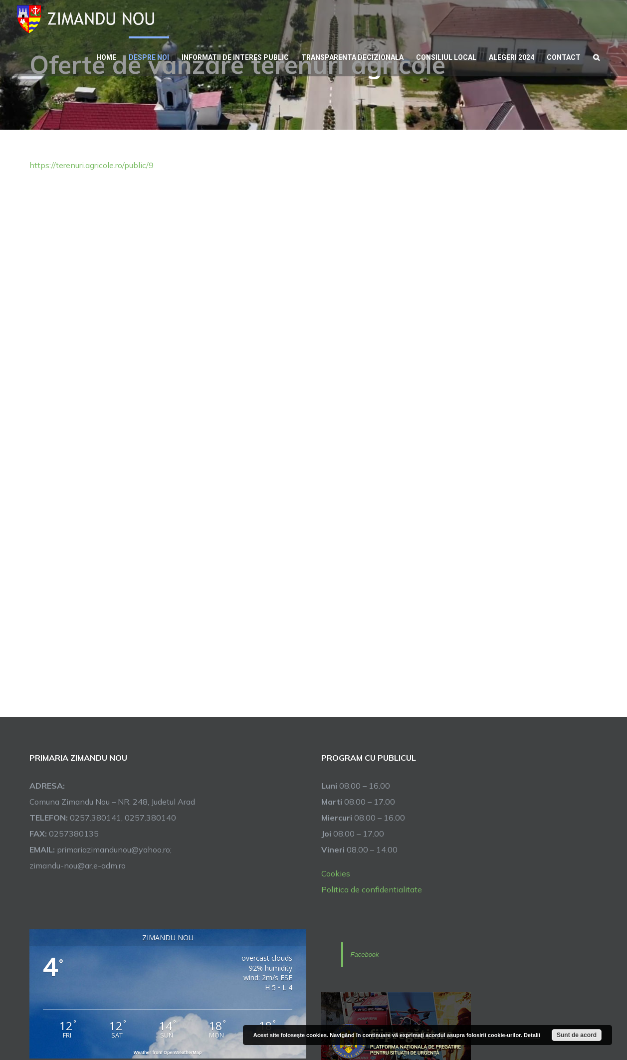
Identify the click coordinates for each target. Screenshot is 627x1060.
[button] (596, 56)
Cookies (335, 873)
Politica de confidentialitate (371, 889)
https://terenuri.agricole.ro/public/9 (91, 165)
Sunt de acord (577, 1035)
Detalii (532, 1035)
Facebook (365, 954)
